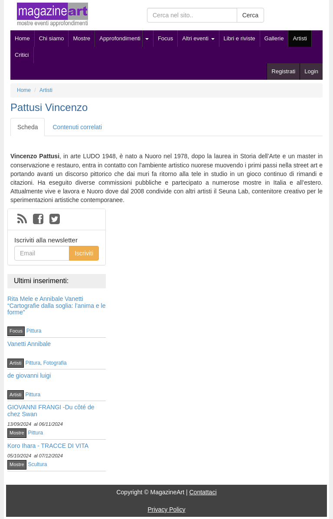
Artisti (300, 38)
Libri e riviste (239, 38)
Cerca (250, 15)
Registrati (283, 71)
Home (22, 38)
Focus (165, 38)
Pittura (34, 331)
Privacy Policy (166, 509)
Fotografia (55, 363)
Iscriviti (84, 253)
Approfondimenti (119, 38)
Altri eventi (198, 38)
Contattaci (202, 492)
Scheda (27, 127)
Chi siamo (51, 38)
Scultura (37, 464)
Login (311, 71)
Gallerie (274, 38)
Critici (22, 55)
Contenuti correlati (77, 127)
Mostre (81, 38)
